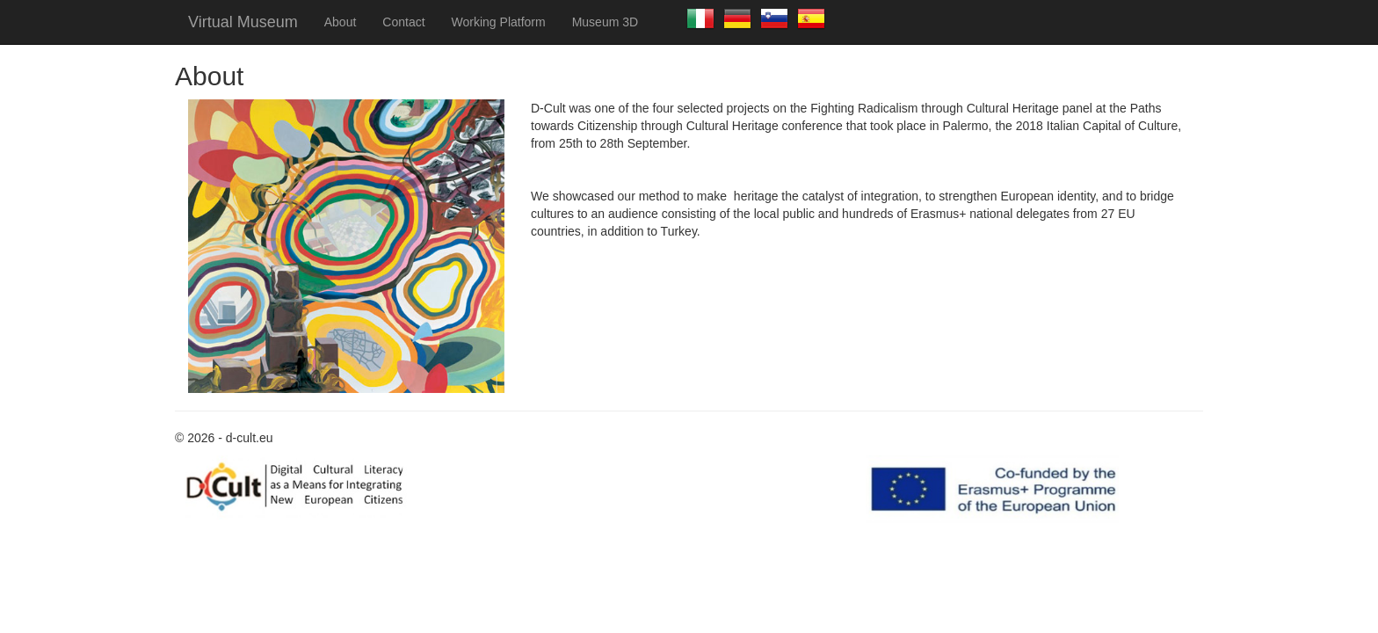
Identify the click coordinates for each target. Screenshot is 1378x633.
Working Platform (499, 22)
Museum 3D (605, 22)
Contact (403, 22)
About (340, 22)
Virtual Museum (243, 22)
